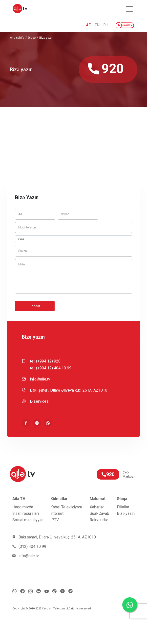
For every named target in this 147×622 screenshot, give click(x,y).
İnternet (56, 513)
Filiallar (123, 507)
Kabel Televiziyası (66, 507)
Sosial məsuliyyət (27, 520)
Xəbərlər (97, 507)
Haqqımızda (22, 507)
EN (97, 25)
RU (105, 25)
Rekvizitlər (99, 520)
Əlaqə (32, 37)
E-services (39, 401)
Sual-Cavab (99, 513)
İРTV (54, 520)
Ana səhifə (17, 37)
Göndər (34, 306)
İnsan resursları (25, 513)
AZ (88, 25)
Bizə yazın (46, 37)
